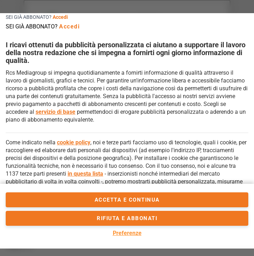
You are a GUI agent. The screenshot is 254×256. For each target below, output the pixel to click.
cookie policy (73, 142)
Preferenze (127, 233)
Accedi (60, 17)
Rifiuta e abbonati (127, 218)
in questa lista (85, 173)
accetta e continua (127, 200)
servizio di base (55, 111)
